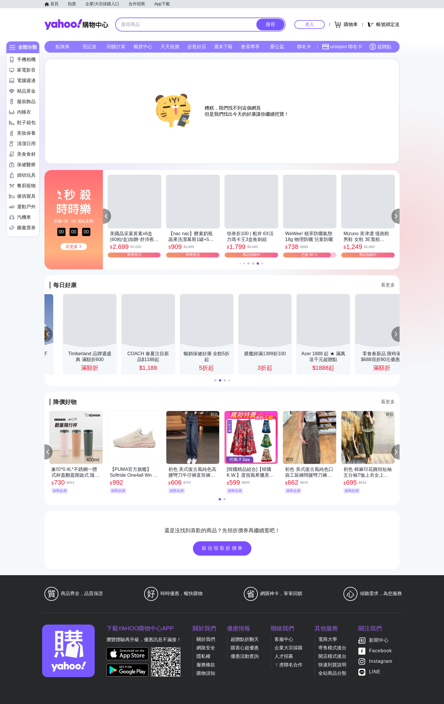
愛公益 (277, 46)
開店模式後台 (332, 656)
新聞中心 (379, 640)
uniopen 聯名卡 (342, 46)
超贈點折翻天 (245, 639)
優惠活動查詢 (245, 656)
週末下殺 (223, 46)
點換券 (63, 46)
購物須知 (205, 673)
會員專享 (250, 46)
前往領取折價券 (223, 548)
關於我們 (205, 639)
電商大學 (327, 639)
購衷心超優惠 (245, 647)
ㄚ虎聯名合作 (288, 664)
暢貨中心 (143, 46)
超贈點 (380, 46)
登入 (309, 24)
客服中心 (283, 639)
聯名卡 (304, 46)
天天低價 (169, 46)
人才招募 (283, 656)
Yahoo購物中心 (76, 25)
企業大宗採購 (288, 647)
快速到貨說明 (332, 664)
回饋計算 (116, 46)
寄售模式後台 (332, 647)
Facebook (380, 650)
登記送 (89, 46)
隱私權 (203, 656)
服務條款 (205, 664)
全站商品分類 (332, 673)
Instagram (380, 661)
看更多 (388, 284)
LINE (375, 672)
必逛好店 (196, 46)
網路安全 (205, 647)
